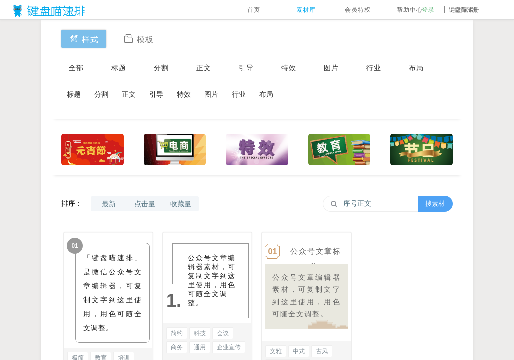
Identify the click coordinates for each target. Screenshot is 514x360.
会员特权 (358, 10)
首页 (253, 10)
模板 (139, 39)
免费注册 (467, 10)
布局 (416, 68)
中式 (299, 351)
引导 (246, 68)
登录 (428, 10)
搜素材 (435, 204)
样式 (84, 39)
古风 (322, 351)
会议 (223, 333)
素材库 (306, 10)
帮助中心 (410, 10)
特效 (288, 68)
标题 (118, 68)
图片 (331, 68)
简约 (177, 333)
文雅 (276, 351)
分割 (161, 68)
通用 (200, 347)
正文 (203, 68)
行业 (373, 68)
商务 (177, 347)
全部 (76, 68)
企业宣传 (229, 347)
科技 (200, 333)
